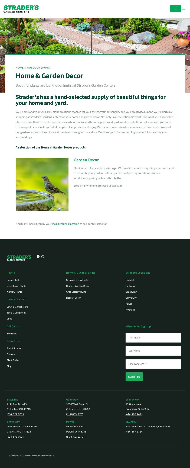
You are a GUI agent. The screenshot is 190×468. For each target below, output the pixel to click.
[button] (183, 8)
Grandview (132, 399)
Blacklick (12, 399)
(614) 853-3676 (74, 414)
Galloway (72, 399)
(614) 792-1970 (74, 436)
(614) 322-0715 (15, 414)
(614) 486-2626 (134, 414)
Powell (70, 422)
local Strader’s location (65, 223)
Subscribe (134, 376)
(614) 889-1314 (134, 431)
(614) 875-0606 (15, 436)
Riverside (131, 422)
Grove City (13, 422)
